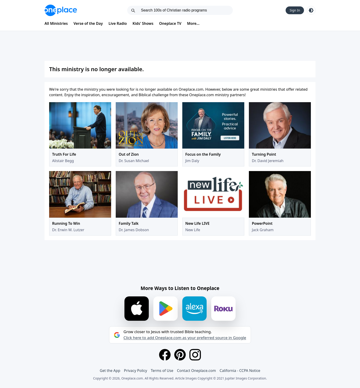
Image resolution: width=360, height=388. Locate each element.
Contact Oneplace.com (196, 370)
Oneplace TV (170, 23)
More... (193, 23)
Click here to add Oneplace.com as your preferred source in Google (185, 337)
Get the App (110, 370)
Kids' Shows (142, 23)
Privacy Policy (135, 370)
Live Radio (118, 23)
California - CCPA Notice (239, 370)
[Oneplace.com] (61, 10)
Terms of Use (162, 370)
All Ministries (56, 23)
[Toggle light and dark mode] (311, 10)
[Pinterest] (180, 354)
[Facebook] (165, 354)
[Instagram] (195, 354)
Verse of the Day (88, 23)
